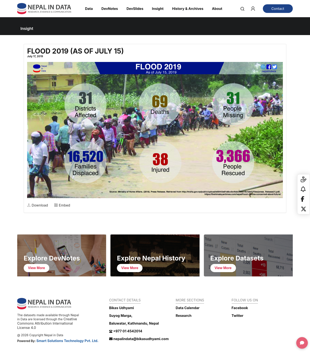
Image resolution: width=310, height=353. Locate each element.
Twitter (237, 315)
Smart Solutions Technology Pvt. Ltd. (67, 341)
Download (37, 205)
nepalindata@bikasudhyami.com (139, 339)
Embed (62, 205)
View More (36, 268)
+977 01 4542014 (125, 331)
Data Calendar (188, 308)
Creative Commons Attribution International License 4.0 (47, 323)
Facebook (240, 308)
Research (183, 315)
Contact (277, 8)
